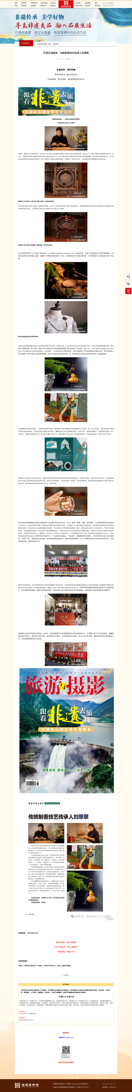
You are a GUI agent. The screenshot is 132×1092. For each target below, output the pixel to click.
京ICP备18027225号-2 (82, 1087)
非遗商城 (23, 5)
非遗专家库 (43, 3)
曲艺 (96, 3)
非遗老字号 (34, 3)
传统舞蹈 (87, 3)
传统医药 (53, 5)
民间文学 (97, 5)
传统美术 (43, 5)
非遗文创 (53, 3)
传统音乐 (87, 5)
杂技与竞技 (78, 5)
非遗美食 (23, 3)
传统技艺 (33, 5)
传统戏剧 (78, 3)
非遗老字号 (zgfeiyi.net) (66, 1037)
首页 (16, 3)
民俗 (16, 5)
